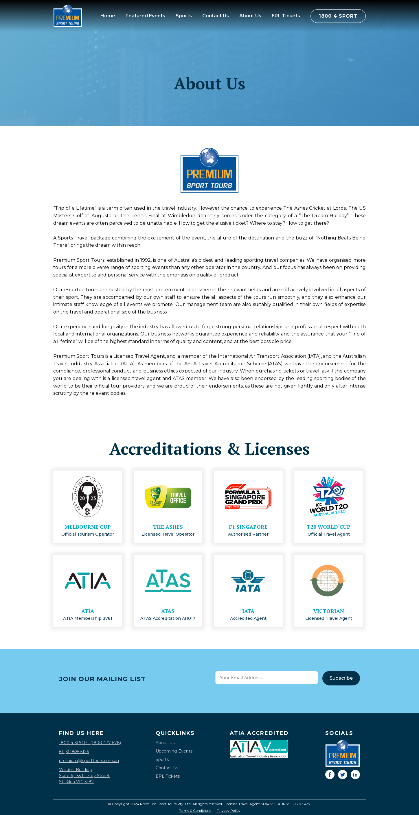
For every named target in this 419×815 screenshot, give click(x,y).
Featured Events (145, 16)
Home (107, 16)
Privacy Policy (228, 811)
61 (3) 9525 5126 (74, 751)
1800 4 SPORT (338, 16)
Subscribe (341, 678)
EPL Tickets (286, 16)
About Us (250, 16)
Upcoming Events (174, 751)
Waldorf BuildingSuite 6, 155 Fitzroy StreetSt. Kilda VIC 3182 (84, 775)
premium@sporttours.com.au (89, 760)
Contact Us (215, 16)
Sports (184, 16)
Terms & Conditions (195, 811)
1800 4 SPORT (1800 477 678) (90, 742)
